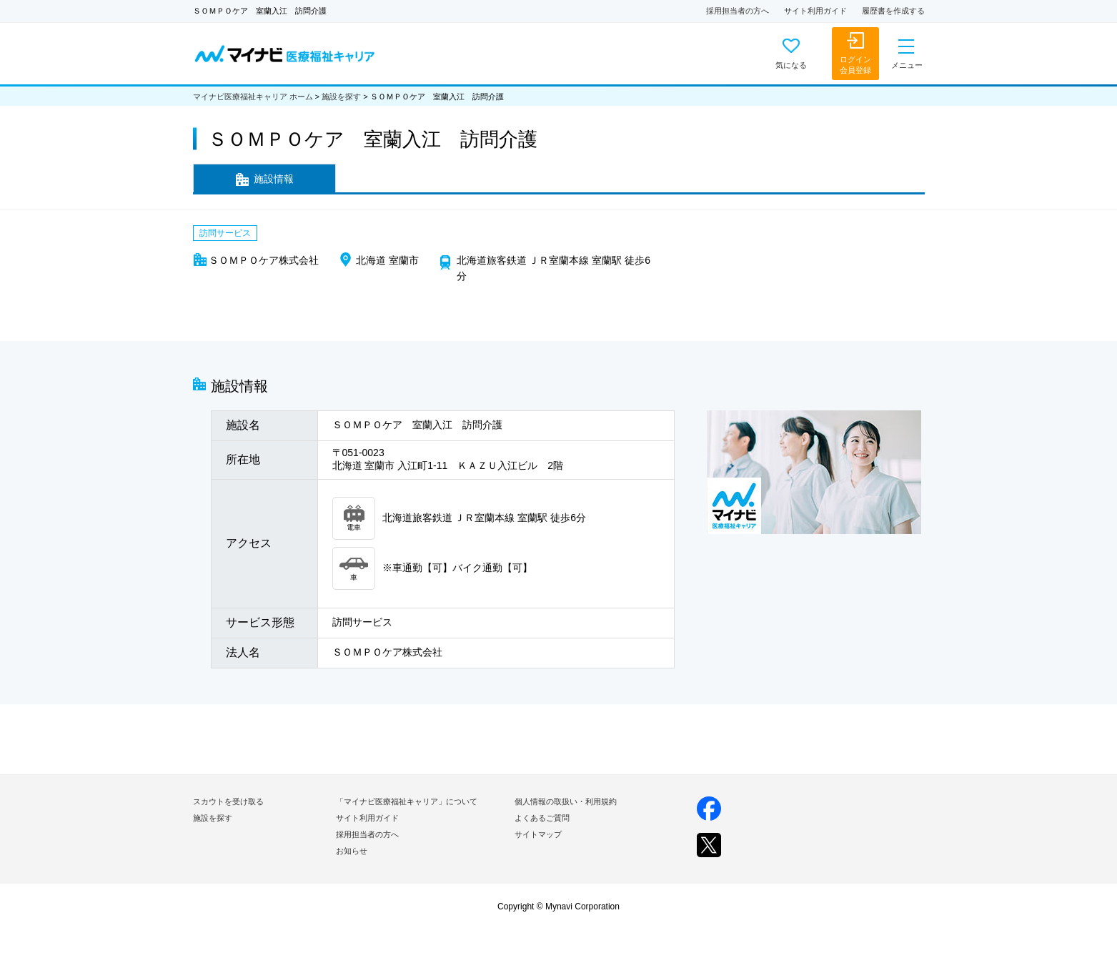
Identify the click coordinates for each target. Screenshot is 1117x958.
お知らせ (351, 850)
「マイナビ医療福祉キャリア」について (406, 801)
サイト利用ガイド (815, 10)
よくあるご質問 (542, 818)
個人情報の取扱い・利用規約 (566, 801)
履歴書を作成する (893, 10)
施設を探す (341, 96)
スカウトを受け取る (228, 801)
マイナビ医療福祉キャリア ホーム (253, 96)
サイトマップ (538, 834)
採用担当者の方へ (737, 10)
